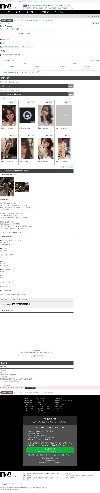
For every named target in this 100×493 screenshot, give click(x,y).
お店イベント (37, 86)
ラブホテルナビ (66, 5)
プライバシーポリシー (60, 404)
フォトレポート (29, 406)
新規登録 (97, 16)
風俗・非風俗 (33, 5)
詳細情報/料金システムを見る (11, 55)
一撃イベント (28, 400)
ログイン (59, 12)
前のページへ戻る (7, 20)
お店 (18, 12)
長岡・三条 (36, 8)
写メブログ (41, 400)
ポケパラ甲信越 (70, 475)
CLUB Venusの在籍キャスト (37, 94)
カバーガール (42, 412)
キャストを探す (41, 398)
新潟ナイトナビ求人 (54, 5)
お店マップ (28, 410)
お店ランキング (29, 408)
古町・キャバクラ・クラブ (39, 20)
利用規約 (56, 402)
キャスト (31, 12)
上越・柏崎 (44, 478)
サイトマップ (58, 410)
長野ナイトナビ (58, 8)
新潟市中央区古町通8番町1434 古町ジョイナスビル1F (19, 47)
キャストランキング (43, 406)
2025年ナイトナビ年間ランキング (63, 400)
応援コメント (42, 404)
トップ (6, 12)
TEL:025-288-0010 (50, 460)
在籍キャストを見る (67, 167)
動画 (39, 402)
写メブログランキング (44, 408)
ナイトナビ (17, 20)
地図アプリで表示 (37, 356)
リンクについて (58, 408)
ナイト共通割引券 (71, 477)
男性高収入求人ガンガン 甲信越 (84, 475)
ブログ (45, 12)
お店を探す (24, 20)
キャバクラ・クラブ (7, 29)
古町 (30, 20)
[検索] (9, 483)
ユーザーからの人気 (7, 60)
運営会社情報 (58, 406)
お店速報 (27, 404)
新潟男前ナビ (42, 5)
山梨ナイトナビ (69, 8)
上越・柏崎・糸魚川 (46, 8)
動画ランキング (42, 410)
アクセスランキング (59, 398)
